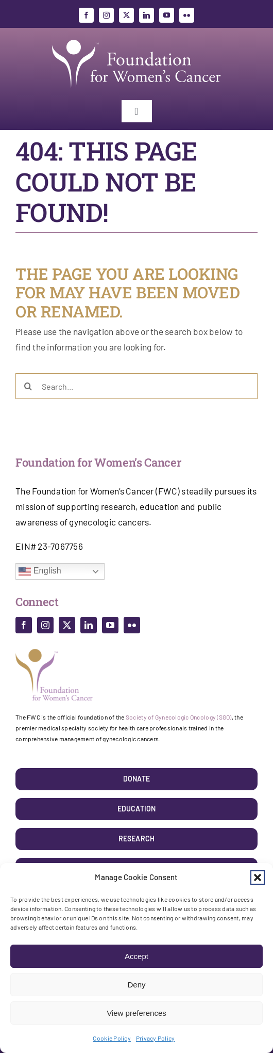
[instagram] (106, 15)
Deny (136, 984)
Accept (136, 956)
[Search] (28, 386)
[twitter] (126, 15)
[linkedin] (146, 15)
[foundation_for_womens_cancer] (136, 40)
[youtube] (166, 15)
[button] (257, 877)
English (40, 571)
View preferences (136, 1013)
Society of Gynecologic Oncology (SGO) (179, 717)
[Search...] (136, 386)
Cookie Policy (111, 1038)
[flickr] (186, 15)
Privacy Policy (155, 1038)
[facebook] (86, 15)
